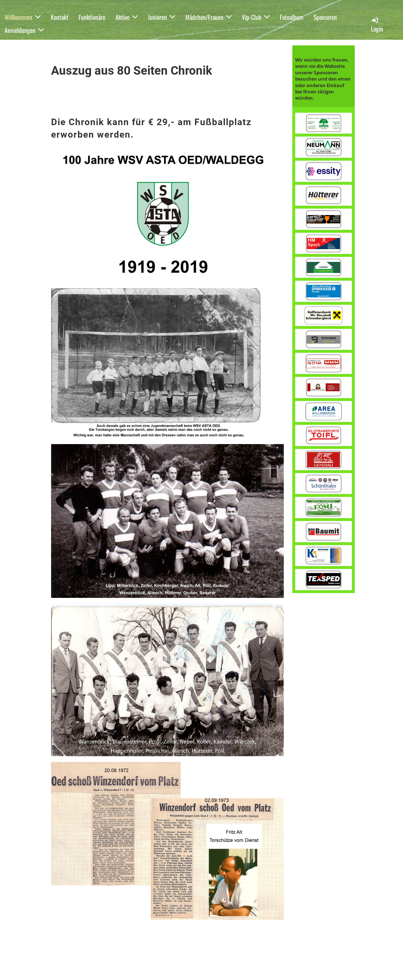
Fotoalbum (291, 17)
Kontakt (59, 17)
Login (377, 24)
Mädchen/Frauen (208, 17)
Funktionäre (92, 17)
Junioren (161, 17)
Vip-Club (256, 17)
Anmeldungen (24, 30)
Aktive (127, 17)
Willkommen (23, 17)
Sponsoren (325, 17)
